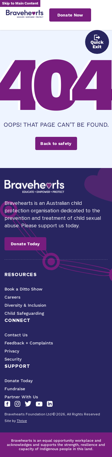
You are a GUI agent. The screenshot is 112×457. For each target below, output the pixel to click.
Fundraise (14, 388)
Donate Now (70, 15)
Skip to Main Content (20, 3)
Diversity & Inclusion (25, 305)
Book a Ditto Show (23, 289)
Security (13, 359)
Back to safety (55, 143)
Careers (12, 297)
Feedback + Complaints (28, 343)
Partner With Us (21, 396)
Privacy (11, 351)
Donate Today (25, 243)
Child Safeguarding (24, 313)
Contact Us (15, 334)
